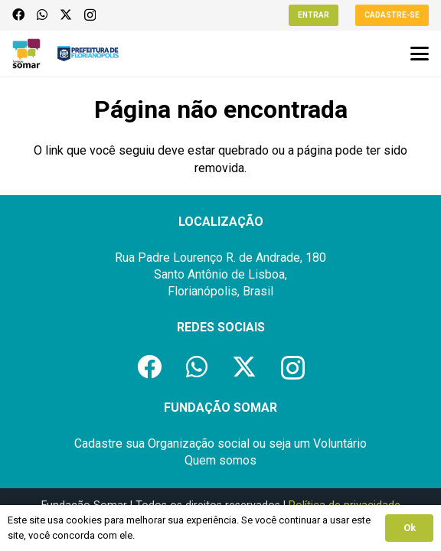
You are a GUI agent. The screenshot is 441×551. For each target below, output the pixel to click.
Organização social (199, 443)
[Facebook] (18, 14)
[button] (419, 53)
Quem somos (220, 460)
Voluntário (340, 443)
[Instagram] (90, 15)
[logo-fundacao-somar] (26, 53)
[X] (66, 14)
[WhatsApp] (42, 14)
